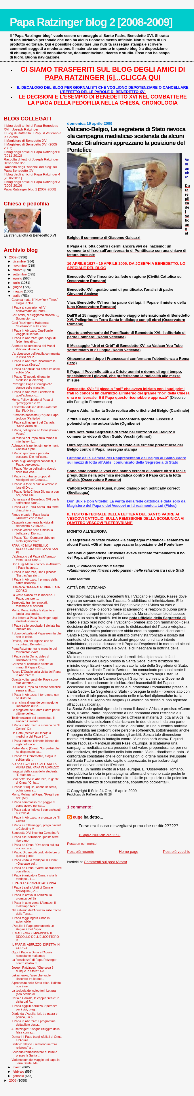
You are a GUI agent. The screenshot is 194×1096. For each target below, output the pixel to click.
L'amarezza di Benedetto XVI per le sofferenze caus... (35, 501)
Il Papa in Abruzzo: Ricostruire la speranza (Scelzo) (34, 362)
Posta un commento (81, 843)
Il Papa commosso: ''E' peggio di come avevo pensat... (33, 803)
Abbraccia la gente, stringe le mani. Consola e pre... (35, 447)
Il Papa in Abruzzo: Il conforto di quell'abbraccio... (33, 393)
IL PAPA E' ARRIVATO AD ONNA (34, 883)
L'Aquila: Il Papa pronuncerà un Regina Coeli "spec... (33, 927)
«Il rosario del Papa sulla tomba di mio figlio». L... (34, 439)
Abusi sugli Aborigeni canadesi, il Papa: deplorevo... (34, 462)
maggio (18, 291)
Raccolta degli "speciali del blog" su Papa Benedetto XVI (30, 168)
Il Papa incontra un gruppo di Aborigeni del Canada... (31, 478)
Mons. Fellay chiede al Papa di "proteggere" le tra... (32, 401)
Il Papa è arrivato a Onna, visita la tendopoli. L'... (34, 877)
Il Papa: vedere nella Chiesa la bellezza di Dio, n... (32, 531)
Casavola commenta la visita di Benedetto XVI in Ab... (33, 524)
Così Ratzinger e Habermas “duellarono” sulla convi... (31, 324)
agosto (18, 278)
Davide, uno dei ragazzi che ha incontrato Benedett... (32, 642)
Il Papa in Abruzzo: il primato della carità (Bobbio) (34, 581)
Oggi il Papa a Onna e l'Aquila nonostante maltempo (32, 954)
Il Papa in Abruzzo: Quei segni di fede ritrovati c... (34, 339)
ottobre (18, 270)
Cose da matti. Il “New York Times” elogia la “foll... (35, 301)
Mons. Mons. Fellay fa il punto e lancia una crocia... (33, 612)
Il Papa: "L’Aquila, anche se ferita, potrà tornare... (34, 788)
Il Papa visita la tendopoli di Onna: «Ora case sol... (35, 861)
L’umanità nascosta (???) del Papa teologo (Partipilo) (35, 416)
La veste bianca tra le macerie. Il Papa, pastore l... (33, 596)
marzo (17, 1067)
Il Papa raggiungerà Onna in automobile (31, 919)
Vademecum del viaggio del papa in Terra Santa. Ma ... (36, 1061)
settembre (20, 274)
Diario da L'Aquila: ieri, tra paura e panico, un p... (35, 1015)
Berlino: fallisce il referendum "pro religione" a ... (34, 1045)
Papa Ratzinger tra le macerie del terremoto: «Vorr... (34, 650)
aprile (17, 295)
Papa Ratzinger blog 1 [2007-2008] (30, 189)
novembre (20, 265)
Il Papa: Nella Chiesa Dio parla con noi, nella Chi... (35, 493)
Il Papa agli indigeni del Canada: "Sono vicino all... (33, 424)
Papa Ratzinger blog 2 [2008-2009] (91, 22)
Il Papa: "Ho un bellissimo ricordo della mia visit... (34, 470)
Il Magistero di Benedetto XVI (25, 140)
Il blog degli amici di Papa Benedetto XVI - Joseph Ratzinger (31, 127)
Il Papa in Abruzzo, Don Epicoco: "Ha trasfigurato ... (34, 573)
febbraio (19, 1071)
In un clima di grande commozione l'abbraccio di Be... (35, 704)
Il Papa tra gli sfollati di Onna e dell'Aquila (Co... (32, 889)
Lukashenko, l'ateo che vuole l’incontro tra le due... (31, 977)
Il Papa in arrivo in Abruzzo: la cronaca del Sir (32, 896)
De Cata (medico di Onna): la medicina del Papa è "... (31, 734)
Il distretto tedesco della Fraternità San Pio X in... (34, 408)
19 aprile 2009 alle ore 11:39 (99, 835)
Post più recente (80, 851)
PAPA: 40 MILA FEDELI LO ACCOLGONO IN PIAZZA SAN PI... (35, 549)
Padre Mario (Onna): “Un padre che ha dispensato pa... (35, 750)
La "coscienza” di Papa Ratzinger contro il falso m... (34, 961)
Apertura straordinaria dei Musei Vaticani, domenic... (33, 347)
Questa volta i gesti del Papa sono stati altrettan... (35, 681)
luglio (17, 282)
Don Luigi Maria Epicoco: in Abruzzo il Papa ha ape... (36, 565)
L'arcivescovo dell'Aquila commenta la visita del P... (36, 355)
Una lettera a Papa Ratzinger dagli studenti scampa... (35, 619)
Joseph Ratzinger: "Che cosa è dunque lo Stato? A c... (32, 969)
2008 (13, 1080)
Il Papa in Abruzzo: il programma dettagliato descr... (34, 1022)
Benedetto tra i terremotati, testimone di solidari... (29, 604)
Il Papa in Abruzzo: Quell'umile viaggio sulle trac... (32, 332)
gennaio (19, 1076)
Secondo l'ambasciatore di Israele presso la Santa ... (34, 1053)
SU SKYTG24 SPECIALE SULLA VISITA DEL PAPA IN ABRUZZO (35, 765)
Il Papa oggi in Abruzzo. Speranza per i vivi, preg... (34, 1007)
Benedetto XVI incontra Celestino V (35, 832)
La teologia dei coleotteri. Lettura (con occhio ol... (34, 992)
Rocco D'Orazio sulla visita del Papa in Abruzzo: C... (36, 673)
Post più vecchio (176, 851)
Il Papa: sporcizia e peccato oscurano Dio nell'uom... (30, 454)
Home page (128, 851)
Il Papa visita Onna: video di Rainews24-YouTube (30, 658)
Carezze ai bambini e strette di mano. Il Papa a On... (32, 665)
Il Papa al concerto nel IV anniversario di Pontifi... (29, 309)
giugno (18, 287)
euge (77, 817)
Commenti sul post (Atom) (105, 862)
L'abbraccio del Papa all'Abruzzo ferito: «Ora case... (34, 558)
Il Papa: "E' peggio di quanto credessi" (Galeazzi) (31, 378)
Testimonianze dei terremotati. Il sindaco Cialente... (33, 719)
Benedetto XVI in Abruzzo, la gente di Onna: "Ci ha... (35, 780)
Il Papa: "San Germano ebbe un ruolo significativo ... (33, 539)
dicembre (20, 261)
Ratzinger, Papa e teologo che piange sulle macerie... (32, 385)
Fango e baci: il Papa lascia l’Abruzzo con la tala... (30, 516)
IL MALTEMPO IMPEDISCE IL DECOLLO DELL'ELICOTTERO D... (35, 936)
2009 (13, 257)
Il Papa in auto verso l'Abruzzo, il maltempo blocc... (34, 904)
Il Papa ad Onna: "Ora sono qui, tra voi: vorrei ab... (35, 846)
